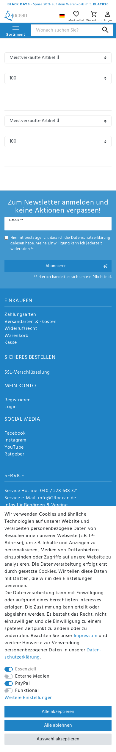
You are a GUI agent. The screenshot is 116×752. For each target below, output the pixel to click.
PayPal (22, 683)
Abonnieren (76, 266)
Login (10, 407)
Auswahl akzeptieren (58, 739)
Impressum (86, 636)
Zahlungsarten (20, 315)
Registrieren (17, 400)
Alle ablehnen (58, 725)
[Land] (62, 14)
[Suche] (105, 30)
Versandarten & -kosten (30, 322)
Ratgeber (14, 454)
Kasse (10, 343)
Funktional (27, 690)
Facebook (15, 433)
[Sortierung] (58, 57)
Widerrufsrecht (20, 329)
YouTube (14, 447)
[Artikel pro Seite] (58, 78)
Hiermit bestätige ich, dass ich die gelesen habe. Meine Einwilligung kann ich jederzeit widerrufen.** (60, 243)
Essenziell (25, 669)
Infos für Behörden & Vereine (36, 505)
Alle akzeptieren (58, 712)
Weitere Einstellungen (28, 697)
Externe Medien (32, 676)
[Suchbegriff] (72, 30)
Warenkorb (16, 336)
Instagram (15, 440)
